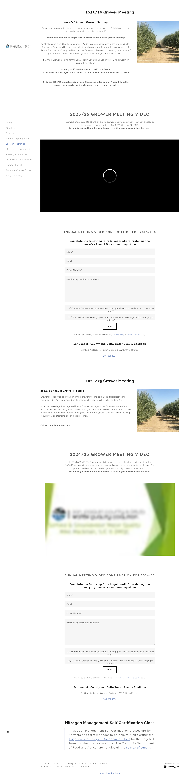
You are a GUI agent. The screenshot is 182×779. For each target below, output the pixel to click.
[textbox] (110, 252)
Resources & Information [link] (19, 159)
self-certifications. (140, 747)
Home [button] (102, 773)
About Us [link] (11, 128)
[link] (19, 46)
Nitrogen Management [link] (18, 149)
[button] (8, 732)
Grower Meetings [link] (15, 143)
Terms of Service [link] (134, 334)
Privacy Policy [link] (119, 334)
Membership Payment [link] (17, 138)
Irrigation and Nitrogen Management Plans (99, 739)
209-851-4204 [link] (109, 355)
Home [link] (9, 122)
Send (110, 326)
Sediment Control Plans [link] (18, 170)
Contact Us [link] (12, 133)
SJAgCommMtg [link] (14, 175)
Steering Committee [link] (16, 154)
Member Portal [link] (14, 165)
